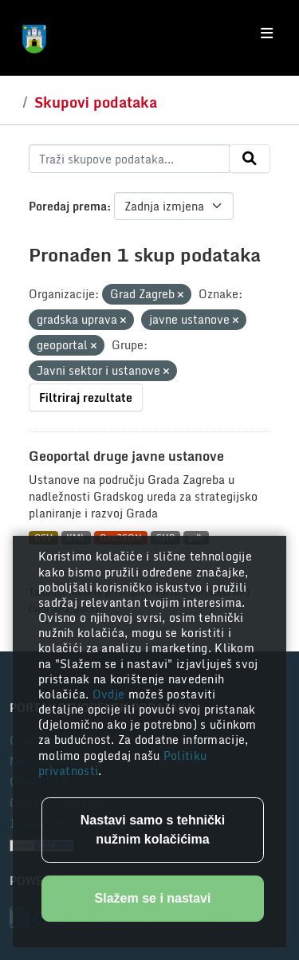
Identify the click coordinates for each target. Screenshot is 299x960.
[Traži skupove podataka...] (129, 158)
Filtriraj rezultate (85, 397)
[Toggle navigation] (266, 33)
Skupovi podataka (95, 102)
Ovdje (110, 694)
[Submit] (249, 158)
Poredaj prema (68, 206)
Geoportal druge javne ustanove (126, 456)
